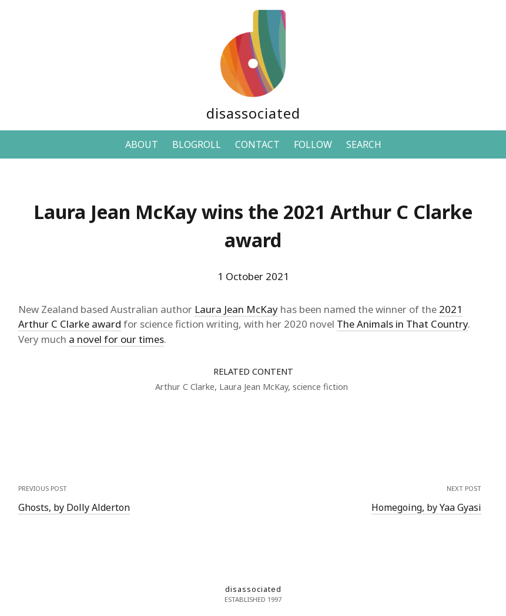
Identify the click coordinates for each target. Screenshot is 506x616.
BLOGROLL (196, 144)
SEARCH (363, 144)
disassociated (253, 113)
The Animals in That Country (402, 324)
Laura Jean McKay (236, 309)
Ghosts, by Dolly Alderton (74, 507)
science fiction (320, 386)
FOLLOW (313, 144)
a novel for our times (116, 339)
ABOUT (141, 144)
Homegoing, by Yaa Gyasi (426, 507)
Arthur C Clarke (185, 386)
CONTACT (257, 144)
